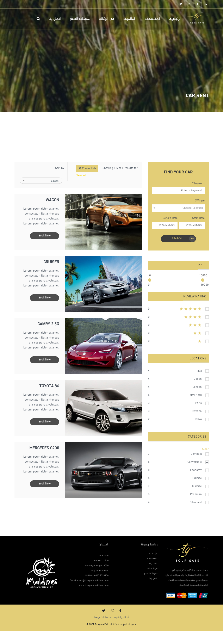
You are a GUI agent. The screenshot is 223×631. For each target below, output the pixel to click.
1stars (178, 341)
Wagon (52, 200)
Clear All (81, 175)
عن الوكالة (106, 19)
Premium (196, 494)
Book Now (44, 235)
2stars (178, 333)
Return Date (170, 218)
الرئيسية (175, 19)
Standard (196, 502)
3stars (178, 325)
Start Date (198, 218)
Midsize (197, 486)
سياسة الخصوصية (102, 617)
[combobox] (178, 208)
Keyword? (198, 183)
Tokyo (198, 419)
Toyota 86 (49, 386)
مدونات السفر (80, 19)
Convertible (194, 462)
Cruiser (51, 262)
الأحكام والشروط (122, 617)
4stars (178, 317)
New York (196, 395)
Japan (198, 379)
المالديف (129, 19)
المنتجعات (152, 19)
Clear (205, 449)
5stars (178, 309)
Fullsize (197, 478)
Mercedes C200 (44, 448)
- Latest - (55, 180)
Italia (199, 371)
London (197, 387)
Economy (196, 470)
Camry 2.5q (48, 324)
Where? (200, 200)
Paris (198, 403)
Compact (196, 454)
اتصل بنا (55, 19)
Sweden (197, 411)
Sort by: (59, 168)
